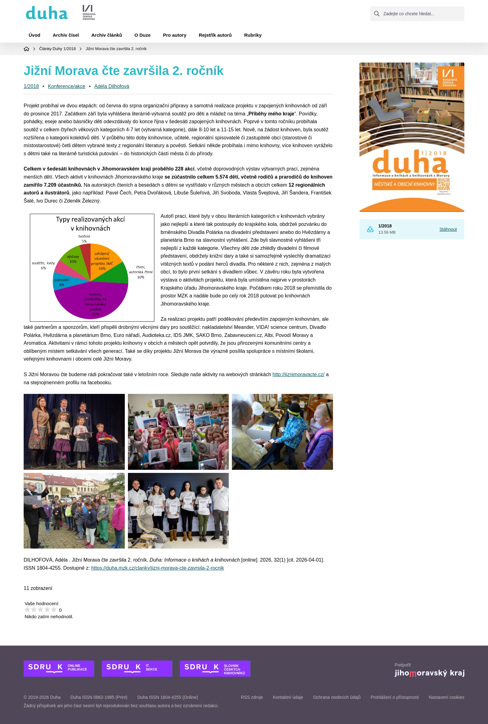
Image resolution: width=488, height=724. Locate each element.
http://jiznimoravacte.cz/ (299, 374)
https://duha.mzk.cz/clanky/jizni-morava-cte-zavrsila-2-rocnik (157, 568)
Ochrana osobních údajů (337, 697)
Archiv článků (107, 35)
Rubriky (253, 35)
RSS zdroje (252, 697)
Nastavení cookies (446, 697)
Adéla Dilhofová (111, 86)
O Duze (142, 35)
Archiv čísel (66, 35)
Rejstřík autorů (215, 35)
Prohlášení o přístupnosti (395, 697)
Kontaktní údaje (288, 697)
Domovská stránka (26, 49)
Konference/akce (66, 86)
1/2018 (69, 48)
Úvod (34, 35)
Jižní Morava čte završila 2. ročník (116, 48)
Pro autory (174, 35)
